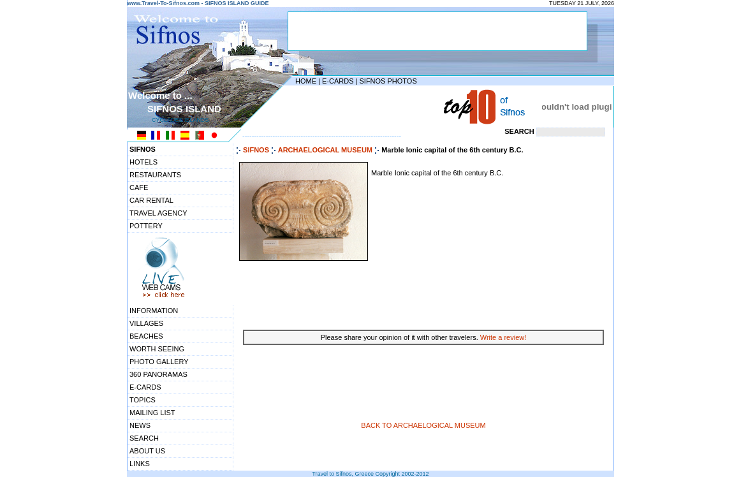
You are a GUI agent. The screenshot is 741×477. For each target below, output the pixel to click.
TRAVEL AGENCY (158, 213)
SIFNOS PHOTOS (387, 81)
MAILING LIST (152, 412)
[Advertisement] (367, 106)
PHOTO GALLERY (159, 361)
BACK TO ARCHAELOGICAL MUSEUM (423, 425)
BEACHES (146, 336)
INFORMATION (153, 310)
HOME (305, 81)
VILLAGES (146, 323)
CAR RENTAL (151, 200)
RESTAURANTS (155, 175)
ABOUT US (147, 451)
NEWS (139, 425)
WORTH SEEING (156, 349)
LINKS (139, 463)
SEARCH (144, 438)
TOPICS (142, 400)
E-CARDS (338, 81)
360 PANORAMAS (158, 374)
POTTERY (146, 226)
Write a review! (503, 337)
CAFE (138, 187)
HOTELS (143, 162)
